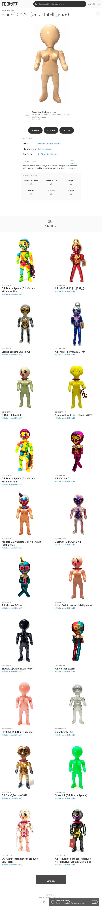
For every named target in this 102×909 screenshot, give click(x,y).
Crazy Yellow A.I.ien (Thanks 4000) (73, 415)
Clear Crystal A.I (64, 731)
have (35, 130)
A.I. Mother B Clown (12, 605)
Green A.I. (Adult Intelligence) (71, 795)
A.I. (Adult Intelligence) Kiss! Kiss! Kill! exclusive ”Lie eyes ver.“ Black (73, 860)
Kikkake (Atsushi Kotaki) (12, 294)
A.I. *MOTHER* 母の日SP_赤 (70, 288)
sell (66, 130)
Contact (47, 898)
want (51, 130)
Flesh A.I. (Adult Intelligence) (17, 731)
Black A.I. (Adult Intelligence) (17, 668)
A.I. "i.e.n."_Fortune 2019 (14, 795)
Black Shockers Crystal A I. (16, 351)
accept (94, 902)
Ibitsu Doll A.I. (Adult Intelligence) (73, 605)
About (41, 898)
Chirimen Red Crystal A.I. (68, 541)
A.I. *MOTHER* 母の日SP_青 (70, 351)
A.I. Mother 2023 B (65, 668)
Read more (72, 161)
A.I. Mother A (62, 478)
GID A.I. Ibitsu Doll (12, 415)
